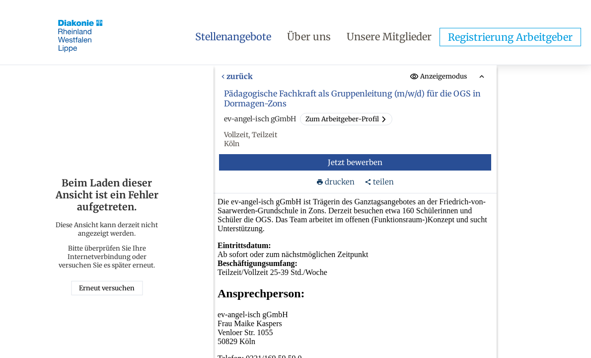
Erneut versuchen (107, 288)
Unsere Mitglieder (389, 36)
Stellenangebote (233, 36)
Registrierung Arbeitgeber (510, 37)
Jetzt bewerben (355, 162)
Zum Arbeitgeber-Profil (346, 119)
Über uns (309, 36)
